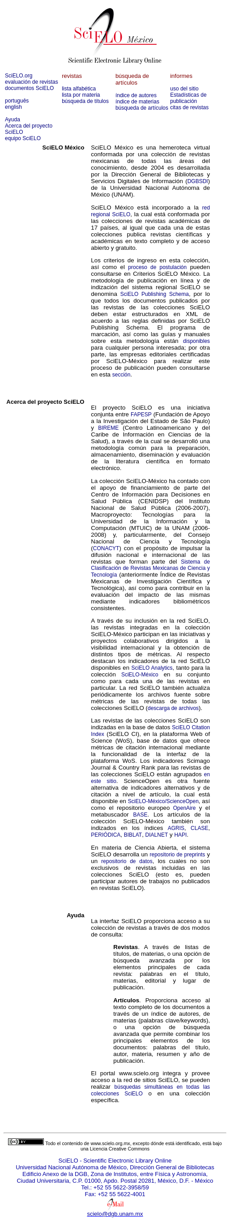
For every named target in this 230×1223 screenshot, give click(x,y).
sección (121, 375)
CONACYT (106, 548)
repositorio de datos (126, 861)
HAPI (180, 835)
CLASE (199, 828)
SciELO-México (139, 674)
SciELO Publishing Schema (154, 294)
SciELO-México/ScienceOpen (163, 801)
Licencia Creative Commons (119, 1148)
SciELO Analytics (152, 668)
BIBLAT (133, 835)
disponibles (196, 341)
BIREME (108, 428)
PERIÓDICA (105, 835)
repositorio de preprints (177, 854)
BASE (140, 815)
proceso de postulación (157, 267)
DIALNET (156, 835)
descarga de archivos (173, 708)
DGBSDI (197, 181)
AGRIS (176, 828)
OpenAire (184, 808)
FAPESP (141, 414)
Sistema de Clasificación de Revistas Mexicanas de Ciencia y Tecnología (150, 568)
